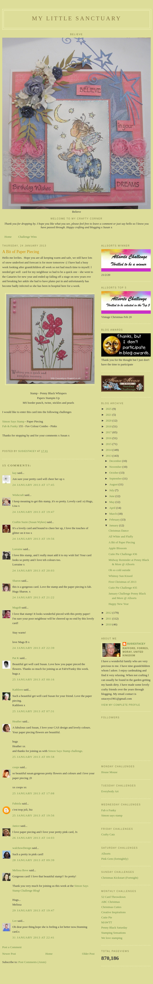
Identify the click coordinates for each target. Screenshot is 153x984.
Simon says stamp (111, 815)
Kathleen (17, 689)
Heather (17, 721)
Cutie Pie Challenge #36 (122, 554)
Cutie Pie (106, 917)
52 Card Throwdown (113, 897)
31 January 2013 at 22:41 (33, 937)
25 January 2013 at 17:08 (33, 793)
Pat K (15, 658)
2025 (109, 408)
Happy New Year (118, 604)
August (114, 484)
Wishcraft (18, 495)
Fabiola (16, 803)
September (116, 478)
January (114, 525)
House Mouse (109, 772)
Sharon (16, 580)
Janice (16, 825)
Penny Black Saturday (114, 927)
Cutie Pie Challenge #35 (122, 587)
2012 (109, 612)
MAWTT (106, 922)
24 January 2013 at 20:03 (33, 570)
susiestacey (136, 644)
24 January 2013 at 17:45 (33, 484)
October (114, 472)
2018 (109, 426)
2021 (109, 414)
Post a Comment (12, 947)
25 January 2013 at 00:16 (33, 679)
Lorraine (17, 549)
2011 (109, 618)
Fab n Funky (108, 810)
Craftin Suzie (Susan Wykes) (29, 522)
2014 (109, 450)
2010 (109, 624)
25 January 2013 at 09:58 (33, 756)
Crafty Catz (108, 834)
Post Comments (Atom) (32, 962)
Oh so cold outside (119, 570)
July (112, 490)
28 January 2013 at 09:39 (33, 860)
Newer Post (9, 953)
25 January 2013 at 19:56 (33, 815)
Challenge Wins (27, 236)
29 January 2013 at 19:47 (33, 910)
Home (8, 236)
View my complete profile (120, 705)
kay (14, 473)
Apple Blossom (117, 548)
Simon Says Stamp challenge (65, 751)
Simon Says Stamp (13, 421)
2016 (109, 438)
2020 (109, 420)
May (112, 502)
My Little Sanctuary (77, 18)
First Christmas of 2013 (122, 581)
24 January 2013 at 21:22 (33, 597)
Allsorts (105, 853)
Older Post (88, 953)
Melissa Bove (20, 870)
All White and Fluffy (120, 536)
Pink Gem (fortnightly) (114, 858)
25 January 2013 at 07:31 (33, 711)
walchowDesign (21, 848)
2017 (109, 432)
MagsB (16, 607)
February (115, 519)
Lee (14, 920)
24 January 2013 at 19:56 (33, 538)
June (112, 496)
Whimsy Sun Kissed (120, 576)
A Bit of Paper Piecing (121, 542)
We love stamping (111, 938)
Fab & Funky (10, 426)
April (112, 507)
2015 (109, 444)
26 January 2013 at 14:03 (33, 837)
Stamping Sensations (113, 932)
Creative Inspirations (113, 912)
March (113, 513)
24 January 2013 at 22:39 (33, 648)
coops (15, 767)
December (115, 461)
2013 (109, 455)
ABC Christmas (110, 901)
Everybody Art (110, 791)
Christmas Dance (118, 530)
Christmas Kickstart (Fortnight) (119, 877)
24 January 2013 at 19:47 (33, 512)
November (115, 466)
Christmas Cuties (111, 907)
